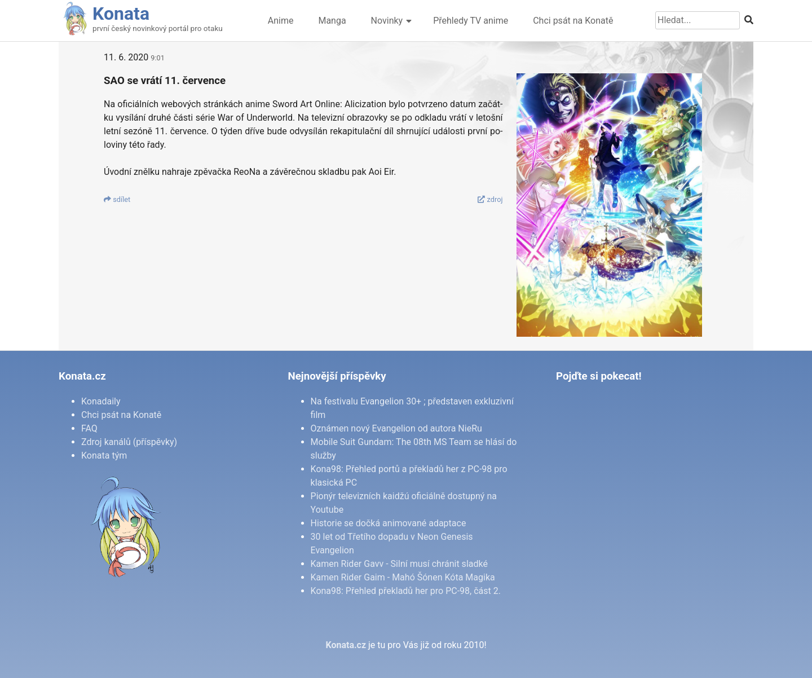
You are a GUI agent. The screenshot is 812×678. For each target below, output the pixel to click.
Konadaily (101, 401)
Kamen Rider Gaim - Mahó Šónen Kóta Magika (403, 577)
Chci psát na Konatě (573, 20)
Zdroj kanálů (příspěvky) (129, 442)
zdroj (490, 199)
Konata (120, 13)
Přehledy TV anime (470, 20)
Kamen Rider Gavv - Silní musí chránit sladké (399, 563)
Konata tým (104, 455)
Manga (332, 20)
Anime (281, 20)
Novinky (387, 20)
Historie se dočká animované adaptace (388, 523)
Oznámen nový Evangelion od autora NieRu (396, 428)
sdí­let (117, 199)
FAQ (89, 428)
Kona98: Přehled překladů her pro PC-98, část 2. (406, 590)
